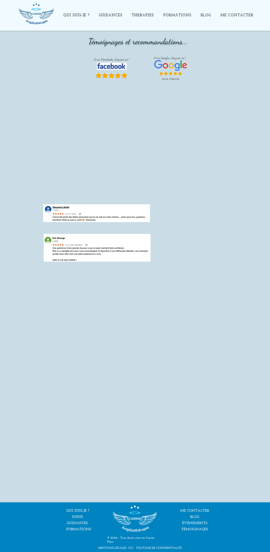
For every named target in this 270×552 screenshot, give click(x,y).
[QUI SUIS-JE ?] (77, 511)
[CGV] (131, 548)
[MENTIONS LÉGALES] (112, 548)
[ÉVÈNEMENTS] (194, 523)
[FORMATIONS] (78, 529)
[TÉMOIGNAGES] (194, 529)
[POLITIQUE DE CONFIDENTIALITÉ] (159, 548)
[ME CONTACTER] (194, 511)
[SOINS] (77, 517)
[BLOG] (195, 517)
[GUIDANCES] (77, 523)
